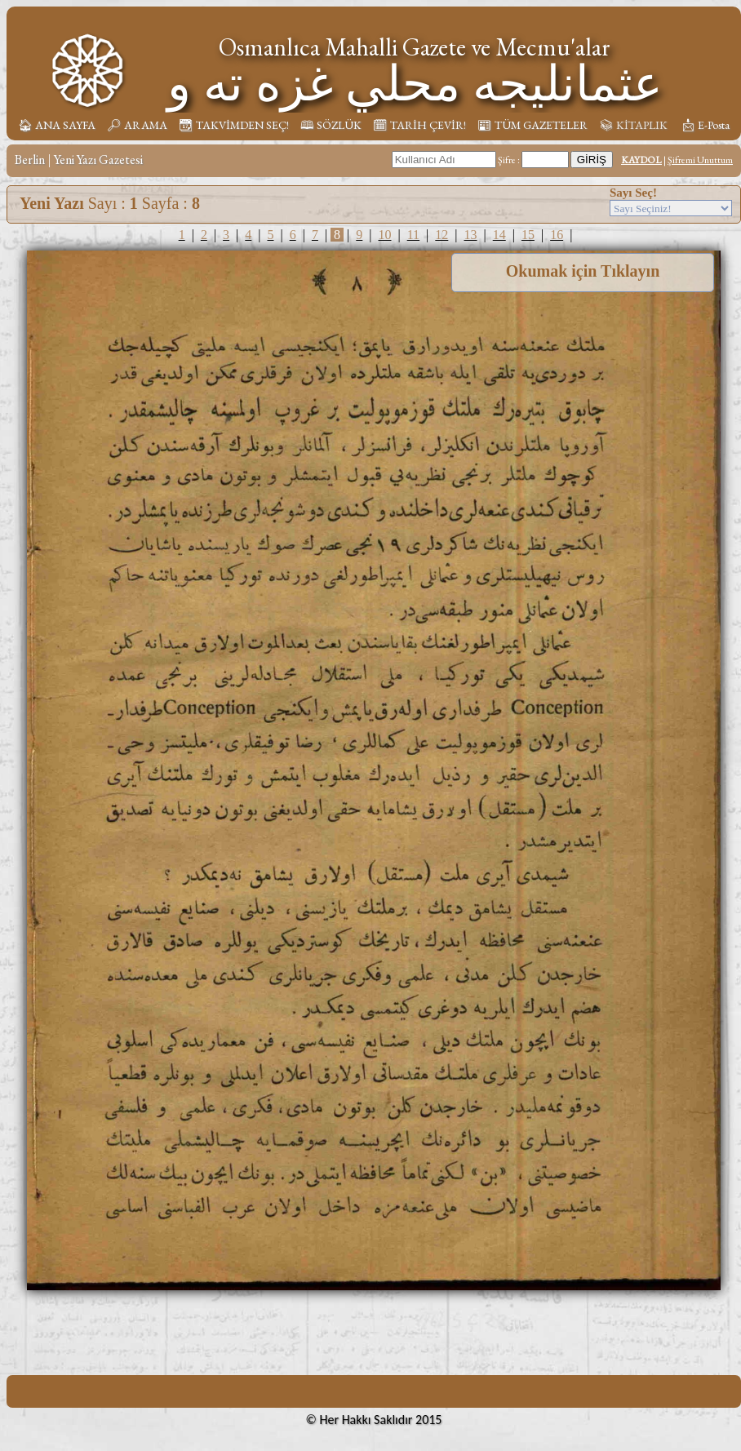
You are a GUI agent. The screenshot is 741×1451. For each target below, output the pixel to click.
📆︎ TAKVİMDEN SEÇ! (234, 125)
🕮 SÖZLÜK (331, 125)
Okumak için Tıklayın (583, 271)
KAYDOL (641, 159)
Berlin (30, 159)
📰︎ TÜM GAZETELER (532, 125)
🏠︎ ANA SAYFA (56, 125)
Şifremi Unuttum (700, 159)
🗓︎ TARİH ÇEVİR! (419, 125)
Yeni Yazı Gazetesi (98, 159)
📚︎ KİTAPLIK (633, 125)
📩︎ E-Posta (705, 125)
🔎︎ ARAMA (137, 125)
